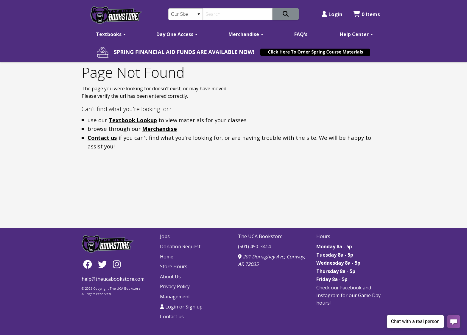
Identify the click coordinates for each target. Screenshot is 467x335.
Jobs (165, 236)
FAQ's (300, 34)
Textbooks (109, 34)
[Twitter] (104, 264)
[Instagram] (117, 264)
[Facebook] (89, 264)
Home (166, 256)
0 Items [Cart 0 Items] (366, 14)
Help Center (354, 34)
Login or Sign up (181, 306)
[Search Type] (185, 14)
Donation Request (180, 246)
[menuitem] (110, 34)
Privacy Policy (175, 286)
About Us (170, 276)
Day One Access (174, 34)
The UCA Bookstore (260, 236)
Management (175, 296)
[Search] (238, 14)
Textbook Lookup (133, 120)
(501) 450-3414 (254, 246)
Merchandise (243, 34)
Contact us (102, 137)
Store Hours (173, 266)
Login (332, 14)
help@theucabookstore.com (113, 279)
